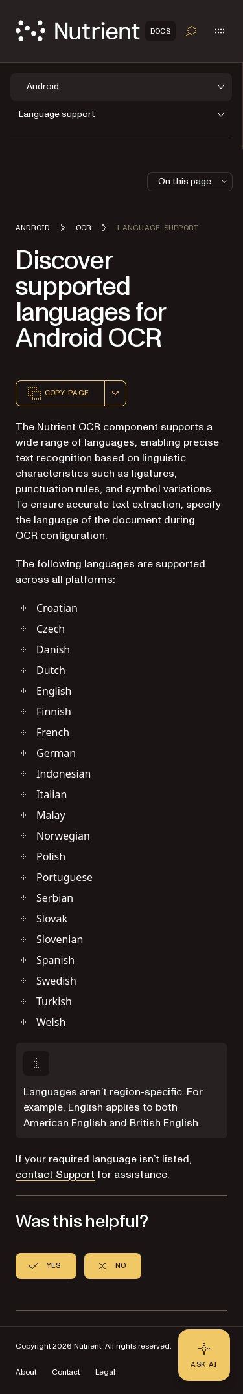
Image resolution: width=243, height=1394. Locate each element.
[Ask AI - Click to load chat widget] (204, 1355)
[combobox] (115, 393)
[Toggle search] (191, 31)
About (26, 1372)
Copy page (58, 393)
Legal (105, 1372)
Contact (66, 1372)
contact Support (55, 1175)
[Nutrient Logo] (96, 30)
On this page (193, 181)
